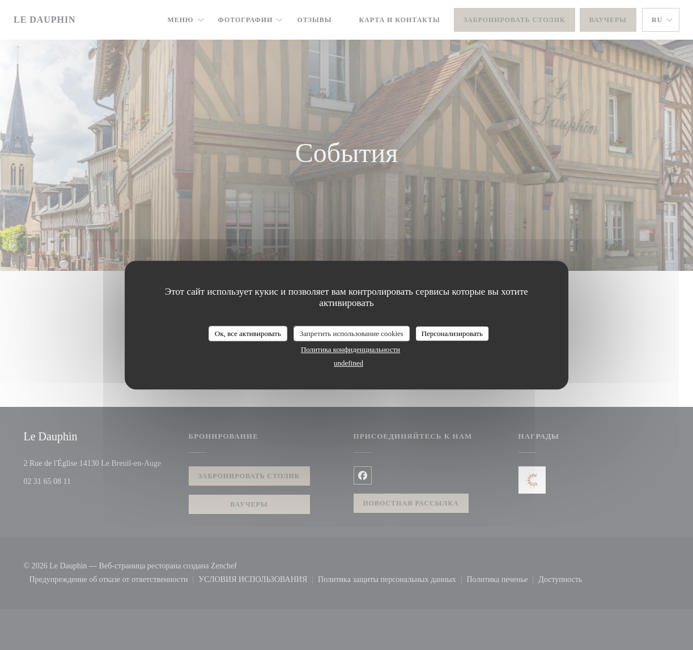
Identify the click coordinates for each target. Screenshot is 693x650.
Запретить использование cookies (351, 333)
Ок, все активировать (248, 333)
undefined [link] (348, 363)
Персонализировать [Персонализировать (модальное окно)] (452, 333)
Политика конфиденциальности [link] (350, 349)
